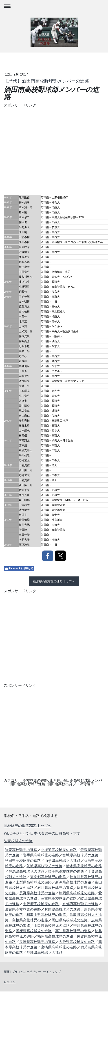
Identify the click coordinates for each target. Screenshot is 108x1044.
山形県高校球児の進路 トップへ (54, 581)
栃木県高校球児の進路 (84, 866)
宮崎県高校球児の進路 (59, 947)
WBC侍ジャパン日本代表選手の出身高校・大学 (42, 833)
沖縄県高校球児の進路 (44, 953)
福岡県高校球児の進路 (55, 936)
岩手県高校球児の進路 (41, 855)
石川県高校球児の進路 (55, 888)
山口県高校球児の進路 (52, 925)
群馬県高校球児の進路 (26, 871)
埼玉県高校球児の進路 (66, 871)
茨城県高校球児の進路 (44, 866)
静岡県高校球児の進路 (77, 893)
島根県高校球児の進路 (30, 920)
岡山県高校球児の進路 (70, 920)
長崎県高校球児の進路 (37, 942)
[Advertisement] (42, 150)
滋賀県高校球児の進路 (23, 909)
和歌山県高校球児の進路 (46, 915)
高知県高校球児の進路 (73, 931)
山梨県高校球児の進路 (34, 882)
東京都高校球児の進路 (48, 877)
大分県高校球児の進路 (77, 942)
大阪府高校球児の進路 (41, 904)
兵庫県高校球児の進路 (62, 909)
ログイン (9, 982)
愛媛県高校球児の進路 (34, 931)
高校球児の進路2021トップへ (27, 826)
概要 (7, 971)
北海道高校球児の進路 (59, 850)
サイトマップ (52, 971)
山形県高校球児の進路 (62, 861)
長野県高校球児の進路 (37, 893)
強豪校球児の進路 (18, 841)
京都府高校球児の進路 (80, 904)
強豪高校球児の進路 (21, 850)
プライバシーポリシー (26, 971)
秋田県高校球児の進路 (23, 861)
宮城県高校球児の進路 (80, 855)
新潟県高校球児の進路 (73, 882)
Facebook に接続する (19, 568)
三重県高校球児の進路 (59, 898)
